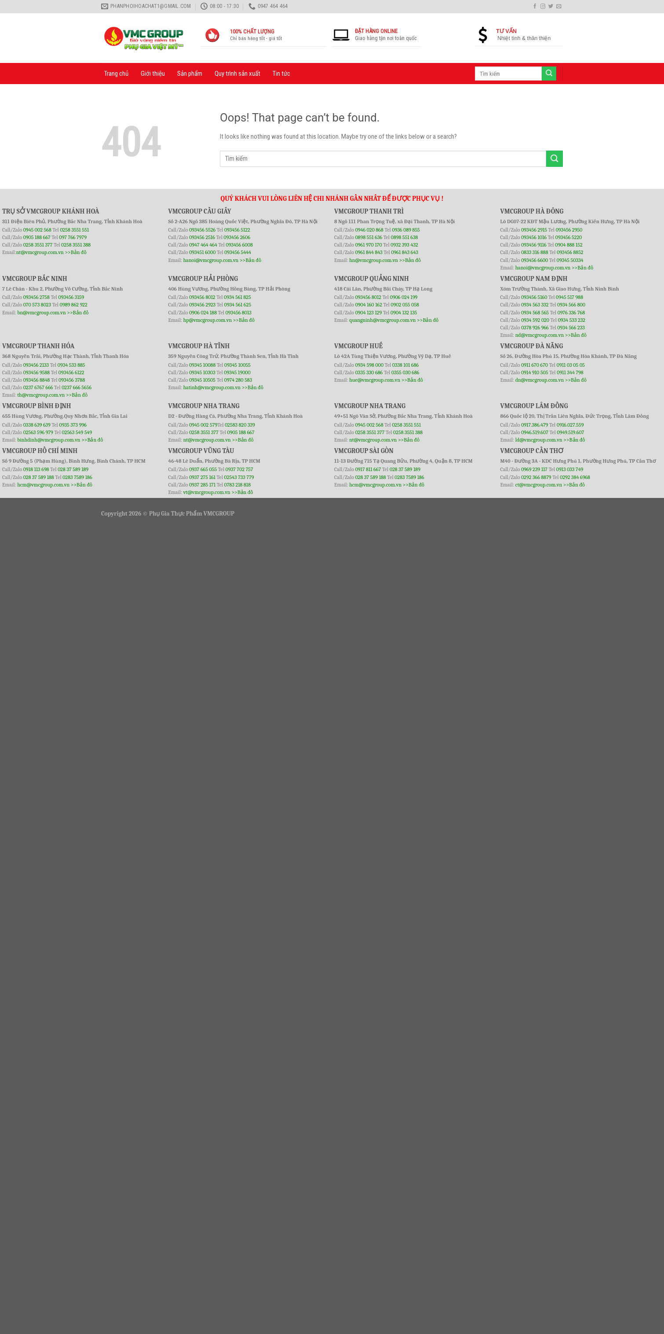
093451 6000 (202, 252)
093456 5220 (568, 237)
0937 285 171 (202, 485)
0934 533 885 (71, 365)
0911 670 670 (535, 365)
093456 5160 (534, 297)
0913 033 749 (570, 469)
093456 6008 (239, 245)
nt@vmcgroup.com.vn (40, 252)
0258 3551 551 (74, 230)
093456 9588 (36, 372)
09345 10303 (202, 372)
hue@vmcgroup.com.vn (374, 380)
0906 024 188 (203, 313)
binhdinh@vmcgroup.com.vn (48, 440)
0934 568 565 (535, 313)
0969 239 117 (535, 469)
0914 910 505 (534, 372)
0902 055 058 (404, 305)
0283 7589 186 (77, 477)
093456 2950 (569, 230)
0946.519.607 (534, 432)
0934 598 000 (370, 365)
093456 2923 (203, 305)
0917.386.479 (535, 425)
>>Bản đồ (75, 252)
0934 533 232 (571, 320)
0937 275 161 (202, 477)
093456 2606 (237, 237)
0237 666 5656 (76, 387)
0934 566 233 (570, 327)
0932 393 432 (404, 245)
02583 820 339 (240, 425)
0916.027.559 (570, 425)
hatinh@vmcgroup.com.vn (212, 387)
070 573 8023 (37, 305)
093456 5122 (237, 230)
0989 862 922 (74, 305)
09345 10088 (202, 365)
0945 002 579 (203, 425)
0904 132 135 (403, 313)
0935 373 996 (73, 425)
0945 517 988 (569, 297)
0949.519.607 (570, 432)
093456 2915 (534, 230)
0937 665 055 (203, 469)
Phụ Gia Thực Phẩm (175, 513)
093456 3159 (71, 297)
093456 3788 (71, 380)
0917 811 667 (368, 469)
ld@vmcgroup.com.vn (538, 440)
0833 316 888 (534, 252)
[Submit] (554, 159)
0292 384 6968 (575, 477)
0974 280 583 (238, 380)
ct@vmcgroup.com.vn (538, 485)
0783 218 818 (237, 485)
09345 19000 (237, 372)
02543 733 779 (239, 477)
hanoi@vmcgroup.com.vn (211, 260)
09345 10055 (237, 365)
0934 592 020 (535, 320)
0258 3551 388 (76, 245)
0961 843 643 (404, 252)
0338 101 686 (405, 365)
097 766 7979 (73, 237)
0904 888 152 (569, 245)
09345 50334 (570, 260)
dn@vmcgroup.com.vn (539, 380)
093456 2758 (36, 297)
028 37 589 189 (73, 469)
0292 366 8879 (536, 477)
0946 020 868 (370, 230)
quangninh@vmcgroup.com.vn (382, 320)
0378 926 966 (535, 327)
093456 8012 (202, 297)
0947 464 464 (203, 245)
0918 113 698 (36, 469)
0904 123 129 (369, 313)
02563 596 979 (38, 432)
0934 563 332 (535, 305)
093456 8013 (239, 313)
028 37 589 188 (38, 477)
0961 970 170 (369, 245)
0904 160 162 (369, 305)
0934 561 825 (237, 297)
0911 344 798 (570, 372)
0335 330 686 (369, 372)
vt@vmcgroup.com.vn (206, 492)
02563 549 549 (77, 432)
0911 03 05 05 (571, 365)
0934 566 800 (571, 305)
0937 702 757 (239, 469)
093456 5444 (237, 252)
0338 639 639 (37, 425)
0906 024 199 (404, 297)
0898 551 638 (404, 237)
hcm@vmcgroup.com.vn (43, 485)
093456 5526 (203, 230)
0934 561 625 (237, 305)
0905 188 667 (37, 237)
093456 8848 (36, 380)
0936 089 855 (406, 230)
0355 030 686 (405, 372)
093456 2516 (202, 237)
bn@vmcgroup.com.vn (41, 313)
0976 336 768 (571, 313)
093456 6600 (534, 260)
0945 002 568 (38, 230)
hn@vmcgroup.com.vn (373, 260)
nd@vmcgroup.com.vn (539, 335)
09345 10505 (202, 380)
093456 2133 (36, 365)
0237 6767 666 (38, 387)
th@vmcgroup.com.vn (41, 395)
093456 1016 (534, 237)
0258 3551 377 (38, 245)
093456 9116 (533, 245)
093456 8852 (570, 252)
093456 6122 (71, 372)
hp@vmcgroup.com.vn (207, 320)
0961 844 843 (369, 252)
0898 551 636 (369, 237)
